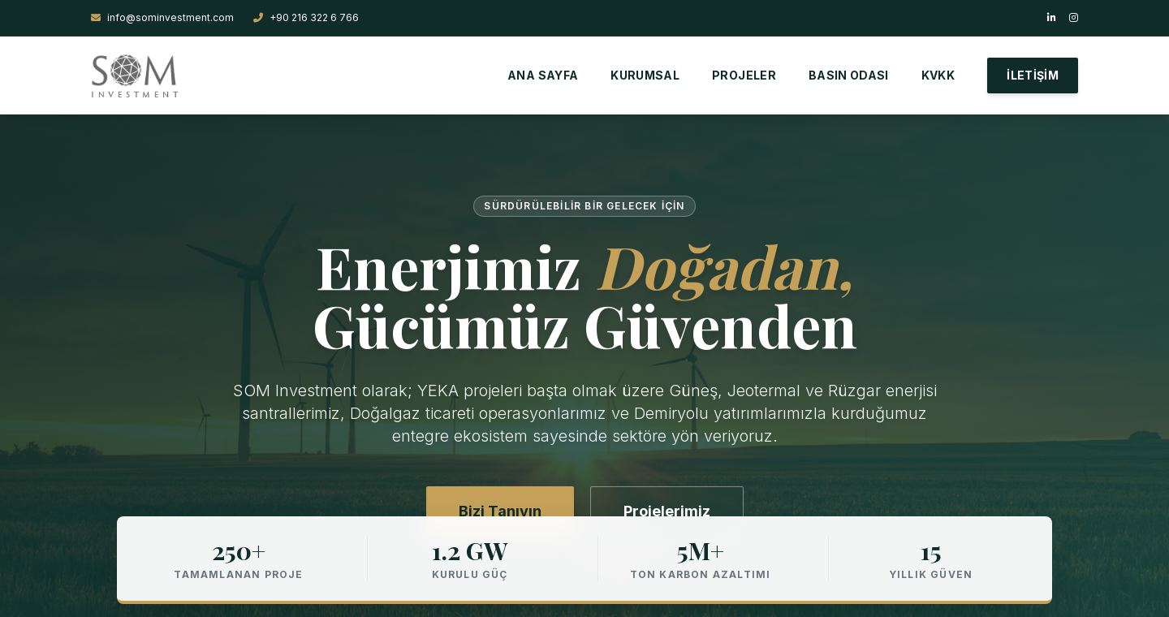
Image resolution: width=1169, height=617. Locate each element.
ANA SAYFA (542, 75)
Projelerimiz (666, 511)
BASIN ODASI (849, 75)
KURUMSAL (644, 75)
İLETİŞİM (1033, 75)
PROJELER (744, 75)
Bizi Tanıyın (500, 511)
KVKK (938, 75)
